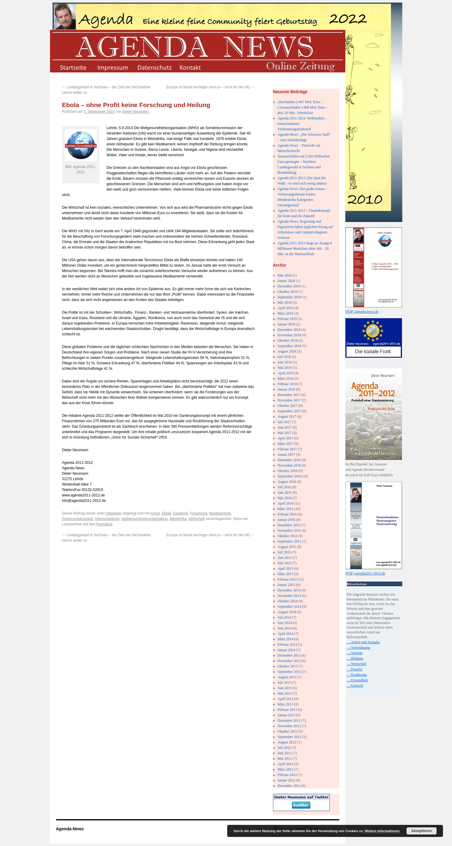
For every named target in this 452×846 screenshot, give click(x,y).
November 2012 (289, 726)
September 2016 (289, 476)
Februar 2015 (287, 579)
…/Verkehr (355, 653)
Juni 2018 (285, 362)
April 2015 (285, 568)
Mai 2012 (284, 758)
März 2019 (285, 313)
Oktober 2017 (287, 406)
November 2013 (289, 661)
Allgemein (114, 513)
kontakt (194, 67)
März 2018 (285, 378)
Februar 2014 (287, 644)
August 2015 (287, 547)
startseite (72, 67)
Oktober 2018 (287, 340)
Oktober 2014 (287, 601)
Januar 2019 (286, 324)
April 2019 (285, 308)
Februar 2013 (287, 710)
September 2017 (289, 411)
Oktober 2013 (287, 666)
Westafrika (178, 519)
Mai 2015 (284, 563)
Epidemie (180, 513)
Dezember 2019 (289, 286)
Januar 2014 (286, 650)
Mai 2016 (284, 498)
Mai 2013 (284, 693)
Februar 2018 (287, 384)
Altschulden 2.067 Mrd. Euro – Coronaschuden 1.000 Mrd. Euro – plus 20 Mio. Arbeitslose (303, 107)
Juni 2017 (285, 427)
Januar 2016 (286, 520)
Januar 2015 (286, 585)
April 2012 (285, 764)
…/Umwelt (355, 685)
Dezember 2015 (289, 525)
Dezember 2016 (289, 460)
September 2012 (289, 737)
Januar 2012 (286, 780)
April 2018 (285, 373)
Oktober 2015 (287, 536)
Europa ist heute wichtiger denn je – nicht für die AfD (210, 87)
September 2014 (289, 606)
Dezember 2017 (289, 395)
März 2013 (285, 704)
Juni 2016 (285, 492)
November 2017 (289, 400)
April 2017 (285, 438)
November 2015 (289, 530)
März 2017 (285, 444)
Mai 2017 (284, 433)
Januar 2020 (286, 281)
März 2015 (285, 574)
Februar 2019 (287, 319)
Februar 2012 (287, 775)
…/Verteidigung (358, 647)
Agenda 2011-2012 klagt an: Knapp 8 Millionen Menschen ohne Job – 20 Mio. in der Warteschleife (305, 248)
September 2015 (289, 541)
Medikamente (220, 513)
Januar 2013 (286, 715)
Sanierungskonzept (77, 519)
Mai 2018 (284, 368)
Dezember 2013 (289, 655)
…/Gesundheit (357, 680)
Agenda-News (70, 828)
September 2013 (289, 672)
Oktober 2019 (287, 292)
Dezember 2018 (289, 330)
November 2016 (289, 465)
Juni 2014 (285, 623)
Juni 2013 (285, 688)
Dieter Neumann (135, 111)
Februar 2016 (287, 514)
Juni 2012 (285, 753)
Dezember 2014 (289, 590)
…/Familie (355, 669)
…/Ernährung (357, 675)
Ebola (166, 513)
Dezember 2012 (289, 720)
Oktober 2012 (287, 731)
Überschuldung (107, 519)
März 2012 (285, 769)
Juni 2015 (285, 558)
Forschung (198, 513)
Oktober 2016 (287, 471)
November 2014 (289, 596)
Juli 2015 (284, 552)
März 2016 (285, 509)
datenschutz (154, 67)
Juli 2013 (284, 682)
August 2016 (287, 482)
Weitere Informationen (382, 831)
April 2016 (285, 503)
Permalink (104, 524)
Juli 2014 (284, 617)
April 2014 (285, 634)
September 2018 (289, 346)
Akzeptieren (421, 831)
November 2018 (289, 335)
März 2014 (285, 639)
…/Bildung (355, 658)
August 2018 (287, 351)
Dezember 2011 (289, 786)
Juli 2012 (284, 748)
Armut (155, 513)
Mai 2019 (284, 302)
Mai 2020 (284, 275)
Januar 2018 (286, 389)
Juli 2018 (284, 357)
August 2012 (287, 742)
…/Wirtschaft (357, 664)
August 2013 (287, 677)
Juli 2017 (284, 422)
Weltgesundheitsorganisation (144, 519)
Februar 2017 (287, 449)
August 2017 (287, 416)
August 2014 (287, 612)
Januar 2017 (286, 454)
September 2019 (289, 297)
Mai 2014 (284, 628)
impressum (113, 67)
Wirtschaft (197, 519)
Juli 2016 (284, 487)
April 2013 (285, 699)
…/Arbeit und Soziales (363, 642)
